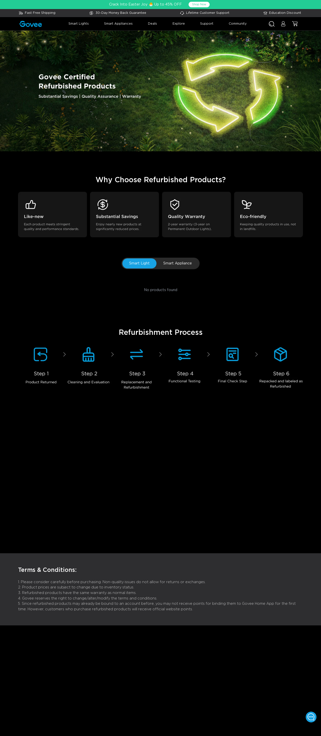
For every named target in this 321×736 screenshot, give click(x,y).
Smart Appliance (177, 263)
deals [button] (152, 23)
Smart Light (139, 263)
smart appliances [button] (118, 23)
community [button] (238, 23)
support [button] (206, 23)
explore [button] (179, 23)
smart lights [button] (78, 23)
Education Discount (285, 13)
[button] (283, 26)
